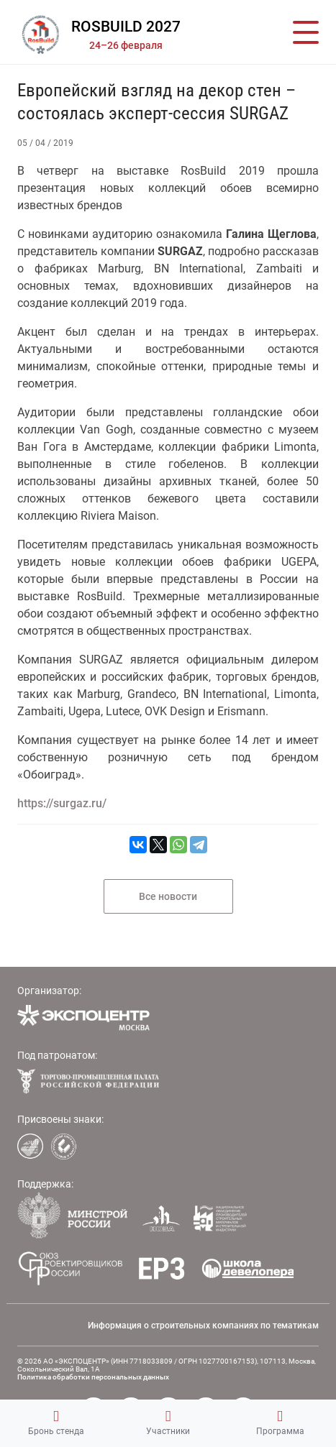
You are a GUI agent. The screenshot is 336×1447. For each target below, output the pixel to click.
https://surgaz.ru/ (61, 803)
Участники (168, 1422)
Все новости (168, 896)
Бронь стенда (56, 1422)
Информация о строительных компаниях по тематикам (203, 1325)
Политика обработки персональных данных (93, 1377)
